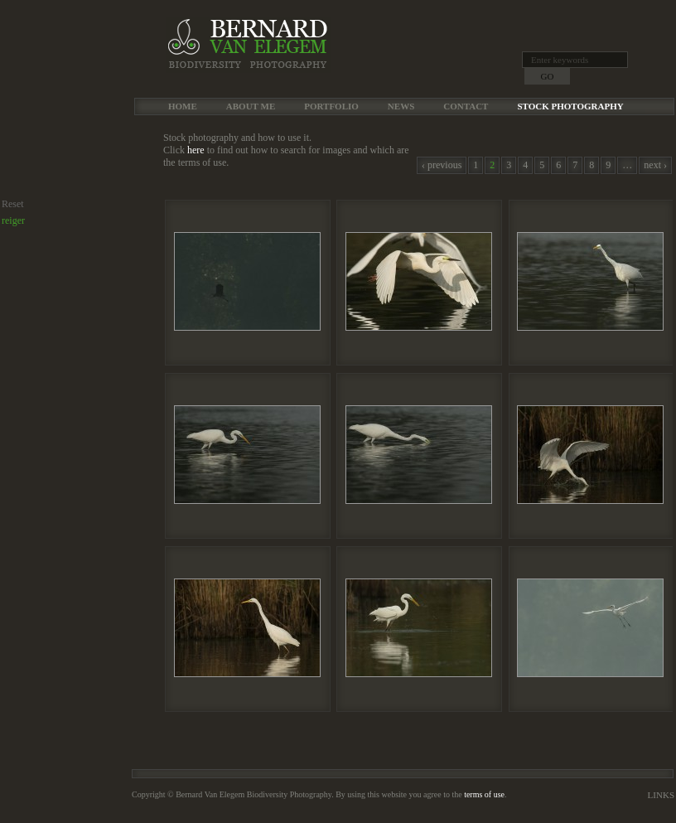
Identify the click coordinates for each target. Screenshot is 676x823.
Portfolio (331, 106)
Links (661, 795)
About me (250, 106)
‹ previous (441, 165)
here (196, 150)
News (401, 106)
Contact (465, 106)
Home (182, 106)
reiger (13, 220)
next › (655, 165)
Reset (13, 204)
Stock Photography (570, 106)
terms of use (484, 794)
